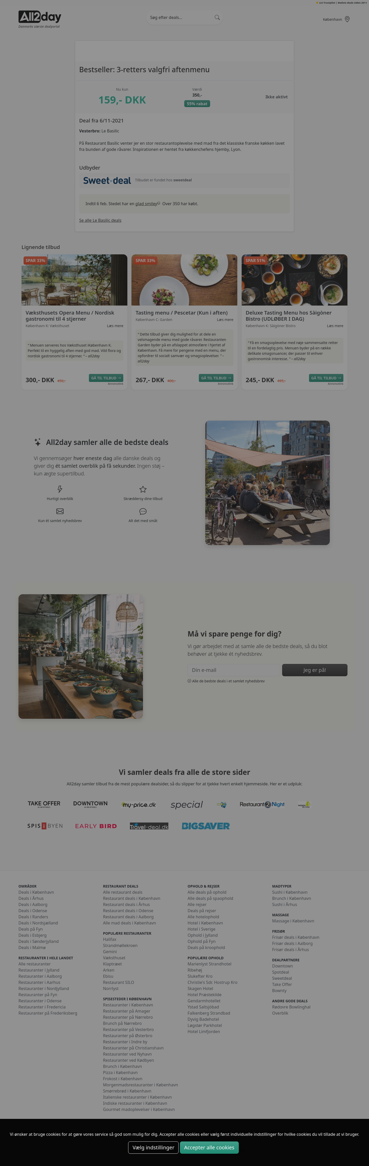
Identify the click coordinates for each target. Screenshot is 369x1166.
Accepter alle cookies (209, 1147)
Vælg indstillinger (153, 1147)
